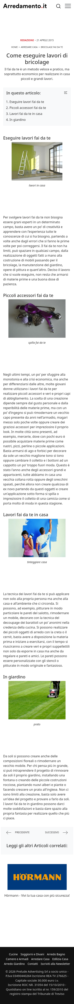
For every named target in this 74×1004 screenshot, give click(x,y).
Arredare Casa (40, 959)
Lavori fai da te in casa (25, 114)
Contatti (33, 964)
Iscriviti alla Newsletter (55, 964)
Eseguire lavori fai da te (26, 102)
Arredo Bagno (56, 954)
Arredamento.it (25, 6)
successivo (56, 832)
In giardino (17, 119)
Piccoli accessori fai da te (27, 108)
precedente (18, 832)
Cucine (13, 954)
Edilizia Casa (60, 959)
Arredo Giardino (14, 964)
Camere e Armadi (17, 959)
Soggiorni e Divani (32, 954)
